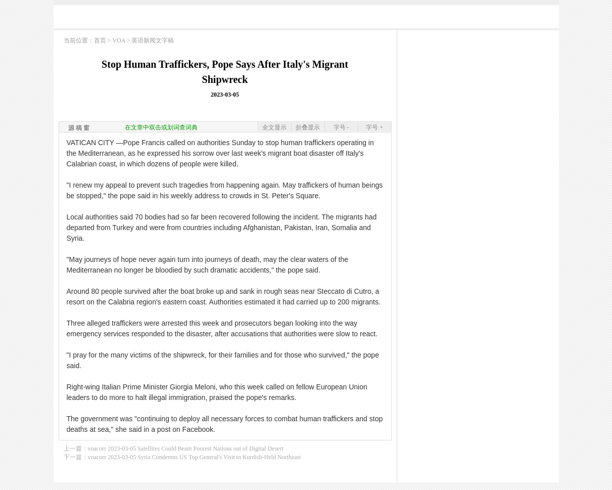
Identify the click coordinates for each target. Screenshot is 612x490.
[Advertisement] (306, 19)
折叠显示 (307, 127)
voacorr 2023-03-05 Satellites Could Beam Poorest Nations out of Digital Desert (186, 448)
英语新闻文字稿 (152, 40)
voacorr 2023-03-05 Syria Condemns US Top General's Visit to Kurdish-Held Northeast (194, 457)
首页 (100, 40)
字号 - (341, 127)
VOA (118, 40)
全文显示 (274, 127)
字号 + (374, 127)
